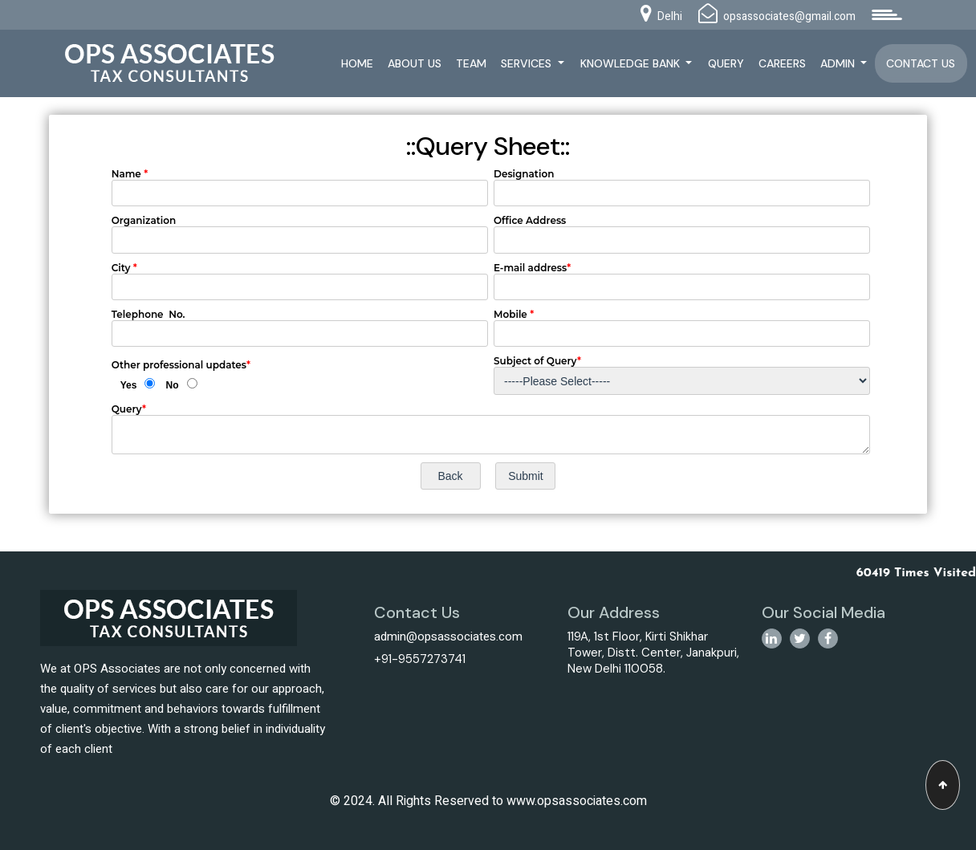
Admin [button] (839, 63)
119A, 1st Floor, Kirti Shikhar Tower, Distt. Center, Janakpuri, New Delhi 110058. (653, 652)
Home (357, 63)
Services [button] (528, 63)
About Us (414, 63)
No (172, 385)
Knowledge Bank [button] (631, 63)
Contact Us (920, 63)
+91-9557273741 (420, 659)
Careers (782, 63)
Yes (128, 385)
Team (471, 63)
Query (726, 63)
